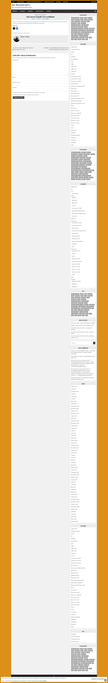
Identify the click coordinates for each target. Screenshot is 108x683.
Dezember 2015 (75, 391)
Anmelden (73, 634)
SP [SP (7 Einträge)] (92, 32)
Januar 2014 (74, 403)
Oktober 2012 (74, 425)
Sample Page (65, 2)
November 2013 (75, 408)
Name (14, 77)
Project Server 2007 (76, 76)
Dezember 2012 (75, 420)
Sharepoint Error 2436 (76, 356)
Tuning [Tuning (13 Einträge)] (79, 39)
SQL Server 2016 (75, 120)
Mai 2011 (73, 460)
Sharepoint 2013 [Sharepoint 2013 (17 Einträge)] (90, 30)
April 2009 (73, 516)
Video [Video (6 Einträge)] (83, 39)
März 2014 (73, 401)
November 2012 (75, 423)
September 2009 (75, 506)
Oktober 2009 (74, 504)
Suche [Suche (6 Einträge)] (87, 37)
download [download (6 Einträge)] (77, 19)
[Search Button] (95, 11)
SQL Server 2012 (75, 115)
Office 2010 (74, 69)
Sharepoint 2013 (75, 96)
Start (13, 2)
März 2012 (73, 438)
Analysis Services (75, 49)
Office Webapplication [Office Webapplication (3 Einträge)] (76, 25)
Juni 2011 (73, 457)
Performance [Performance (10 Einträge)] (74, 27)
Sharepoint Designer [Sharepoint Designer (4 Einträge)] (76, 32)
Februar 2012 (74, 440)
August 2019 (74, 386)
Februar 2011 (74, 467)
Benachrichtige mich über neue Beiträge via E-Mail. (26, 94)
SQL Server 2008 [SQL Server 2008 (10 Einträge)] (75, 35)
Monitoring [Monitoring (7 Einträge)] (74, 23)
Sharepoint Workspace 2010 (78, 103)
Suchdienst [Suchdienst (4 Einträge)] (81, 37)
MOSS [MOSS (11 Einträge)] (79, 23)
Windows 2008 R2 (75, 135)
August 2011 (74, 452)
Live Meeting (74, 59)
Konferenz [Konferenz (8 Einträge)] (83, 21)
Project (73, 73)
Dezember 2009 (75, 499)
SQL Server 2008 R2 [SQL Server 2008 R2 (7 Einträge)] (84, 35)
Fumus (33, 18)
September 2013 (75, 413)
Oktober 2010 (74, 477)
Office (72, 64)
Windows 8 (73, 140)
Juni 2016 (73, 389)
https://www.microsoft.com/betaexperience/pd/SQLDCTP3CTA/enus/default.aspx (41, 21)
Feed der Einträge (75, 636)
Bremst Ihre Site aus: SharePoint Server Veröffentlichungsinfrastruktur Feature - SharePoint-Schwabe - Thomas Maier (81, 370)
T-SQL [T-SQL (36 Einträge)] (90, 37)
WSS (72, 145)
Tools (72, 127)
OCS (72, 61)
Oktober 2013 (74, 411)
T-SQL (72, 125)
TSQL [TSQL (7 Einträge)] (76, 39)
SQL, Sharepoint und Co (21, 5)
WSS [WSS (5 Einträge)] (86, 39)
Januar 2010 (74, 496)
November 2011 (75, 447)
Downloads (49, 11)
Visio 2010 (73, 130)
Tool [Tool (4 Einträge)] (72, 39)
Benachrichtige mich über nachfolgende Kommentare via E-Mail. (29, 92)
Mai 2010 (73, 487)
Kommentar (16, 60)
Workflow (73, 142)
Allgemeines (30, 11)
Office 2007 (74, 66)
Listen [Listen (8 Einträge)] (88, 21)
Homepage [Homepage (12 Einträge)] (90, 19)
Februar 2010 (74, 494)
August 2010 (74, 479)
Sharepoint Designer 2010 (77, 98)
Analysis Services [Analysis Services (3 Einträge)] (75, 18)
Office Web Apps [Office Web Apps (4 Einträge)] (85, 25)
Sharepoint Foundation (76, 100)
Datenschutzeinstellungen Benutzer (34, 2)
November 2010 (75, 474)
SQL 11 (39, 14)
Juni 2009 (73, 514)
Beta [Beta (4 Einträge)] (85, 18)
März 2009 (74, 519)
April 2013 (73, 418)
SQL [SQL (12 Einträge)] (72, 34)
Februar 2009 (74, 521)
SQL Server (22, 11)
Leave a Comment (45, 18)
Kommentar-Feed (75, 639)
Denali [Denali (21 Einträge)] (73, 19)
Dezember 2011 (75, 445)
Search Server (74, 83)
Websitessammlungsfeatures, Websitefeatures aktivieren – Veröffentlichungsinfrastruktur (82, 365)
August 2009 (74, 509)
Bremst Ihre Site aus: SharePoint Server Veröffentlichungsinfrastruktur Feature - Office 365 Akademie (82, 362)
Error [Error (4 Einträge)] (82, 19)
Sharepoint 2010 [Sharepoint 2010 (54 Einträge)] (82, 30)
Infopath (73, 56)
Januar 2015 (74, 396)
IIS (71, 54)
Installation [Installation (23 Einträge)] (77, 21)
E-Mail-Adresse (17, 82)
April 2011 (73, 462)
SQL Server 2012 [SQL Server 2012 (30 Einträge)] (75, 37)
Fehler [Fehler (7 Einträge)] (86, 19)
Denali (36, 14)
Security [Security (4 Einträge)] (86, 28)
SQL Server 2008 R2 (76, 113)
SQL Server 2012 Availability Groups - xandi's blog (83, 350)
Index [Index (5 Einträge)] (73, 21)
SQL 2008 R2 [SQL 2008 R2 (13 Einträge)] (80, 34)
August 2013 (74, 416)
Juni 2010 (73, 484)
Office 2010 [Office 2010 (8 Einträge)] (83, 23)
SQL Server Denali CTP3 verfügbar (40, 17)
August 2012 (74, 428)
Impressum (58, 2)
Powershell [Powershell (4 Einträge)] (80, 27)
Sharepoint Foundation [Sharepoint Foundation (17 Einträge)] (86, 32)
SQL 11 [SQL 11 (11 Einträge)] (75, 34)
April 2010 (73, 489)
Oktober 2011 (74, 450)
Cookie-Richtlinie (42, 680)
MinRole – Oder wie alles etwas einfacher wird (82, 325)
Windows (73, 132)
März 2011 (73, 465)
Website (15, 87)
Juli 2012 (73, 430)
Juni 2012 (73, 433)
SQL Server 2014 (75, 118)
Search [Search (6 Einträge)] (85, 27)
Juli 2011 (73, 455)
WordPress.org (75, 641)
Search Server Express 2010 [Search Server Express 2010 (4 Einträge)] (77, 28)
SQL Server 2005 (75, 110)
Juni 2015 (73, 393)
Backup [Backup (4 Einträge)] (81, 18)
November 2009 (75, 501)
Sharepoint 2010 (75, 93)
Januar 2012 (74, 443)
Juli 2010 (73, 482)
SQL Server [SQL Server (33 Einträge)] (86, 34)
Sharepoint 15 (74, 91)
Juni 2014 (73, 398)
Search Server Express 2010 (78, 86)
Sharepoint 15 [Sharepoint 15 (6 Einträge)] (74, 30)
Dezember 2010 (75, 472)
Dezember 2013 (75, 406)
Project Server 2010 (76, 78)
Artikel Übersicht (20, 2)
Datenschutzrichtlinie (49, 2)
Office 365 (73, 71)
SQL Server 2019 (75, 123)
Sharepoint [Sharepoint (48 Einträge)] (91, 28)
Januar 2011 (74, 469)
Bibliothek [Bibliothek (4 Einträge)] (90, 18)
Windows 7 (73, 137)
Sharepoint (14, 11)
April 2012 (73, 435)
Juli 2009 (73, 511)
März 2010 (73, 492)
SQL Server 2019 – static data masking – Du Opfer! (83, 323)
